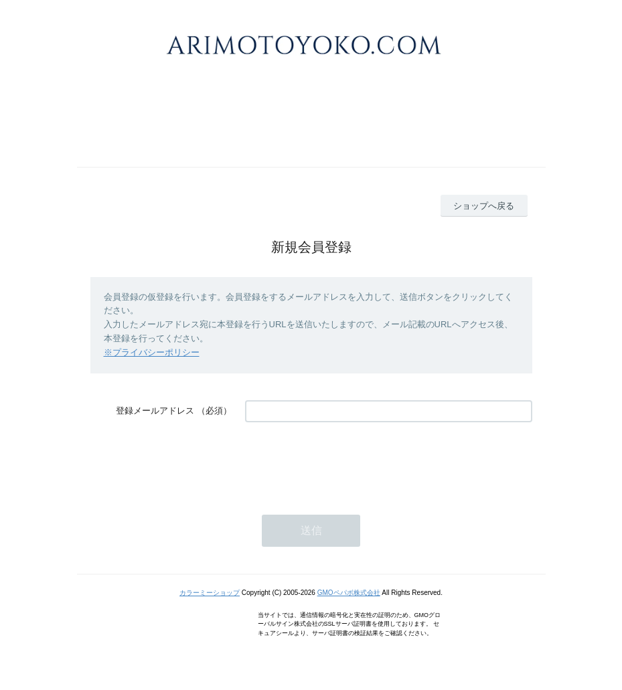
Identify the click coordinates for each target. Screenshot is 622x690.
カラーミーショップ (209, 592)
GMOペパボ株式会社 (348, 592)
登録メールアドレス (155, 411)
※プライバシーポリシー (152, 352)
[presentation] (347, 462)
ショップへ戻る (483, 206)
